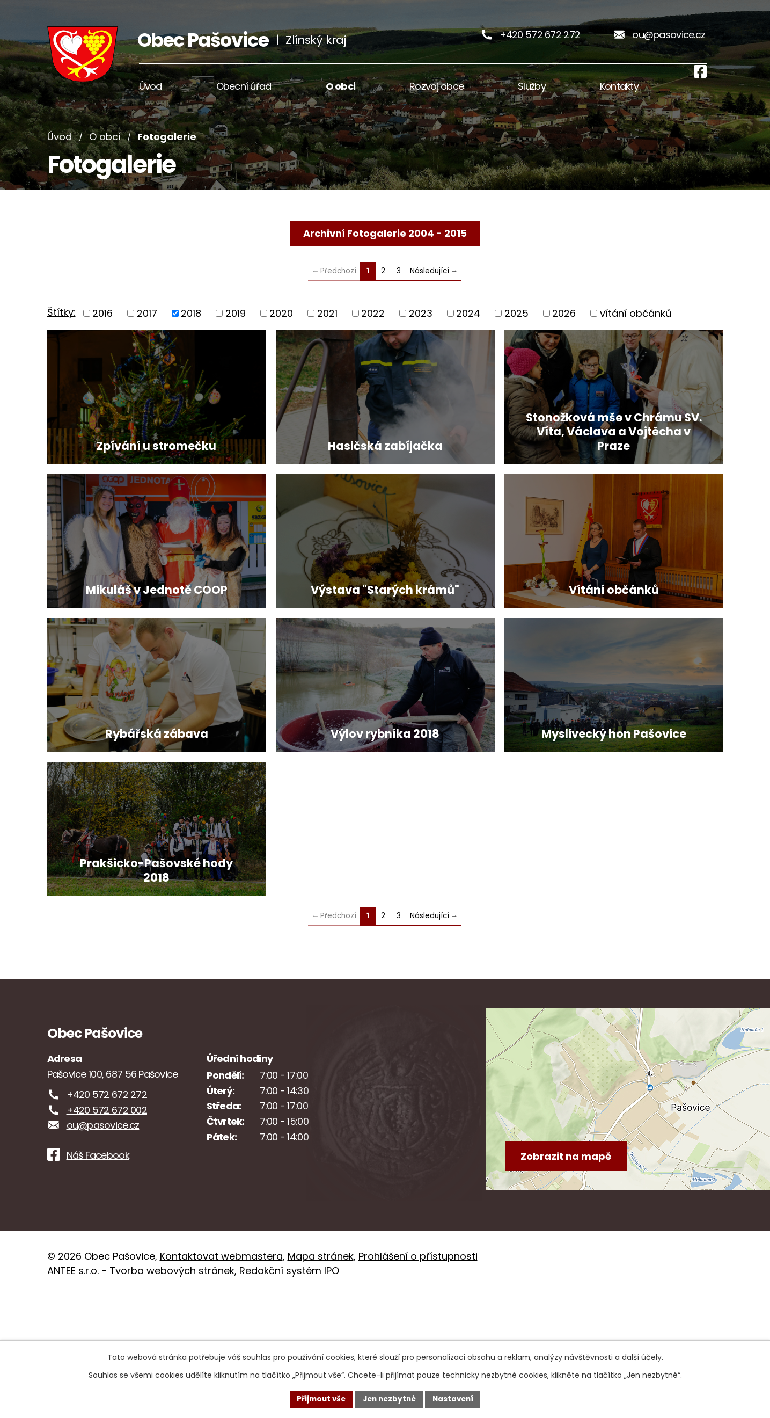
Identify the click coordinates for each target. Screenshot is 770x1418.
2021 (327, 327)
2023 (420, 327)
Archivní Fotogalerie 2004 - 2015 (385, 247)
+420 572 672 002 (107, 1232)
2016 (102, 327)
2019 (235, 327)
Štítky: (61, 327)
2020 (281, 327)
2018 (191, 327)
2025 (516, 327)
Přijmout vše (318, 1398)
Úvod (59, 151)
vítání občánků (636, 327)
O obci (104, 151)
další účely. (642, 1356)
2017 (147, 327)
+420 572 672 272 (540, 42)
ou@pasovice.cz (668, 42)
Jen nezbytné (389, 1398)
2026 (564, 327)
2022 (373, 327)
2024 (468, 327)
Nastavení (456, 1398)
